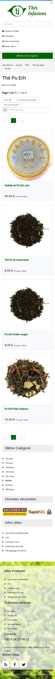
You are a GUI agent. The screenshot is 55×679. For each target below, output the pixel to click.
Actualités (9, 611)
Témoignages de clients (14, 550)
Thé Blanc (8, 467)
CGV (5, 537)
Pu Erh (7, 480)
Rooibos (7, 485)
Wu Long (7, 476)
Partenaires (10, 628)
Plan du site (10, 615)
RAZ (7, 99)
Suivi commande (10, 41)
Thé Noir (7, 463)
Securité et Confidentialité (15, 533)
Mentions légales (12, 624)
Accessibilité (10, 620)
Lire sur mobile (10, 85)
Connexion (8, 36)
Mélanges (8, 489)
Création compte (10, 31)
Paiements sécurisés (13, 546)
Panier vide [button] (9, 46)
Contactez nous (10, 542)
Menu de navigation (27, 55)
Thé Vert (7, 458)
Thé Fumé (8, 471)
